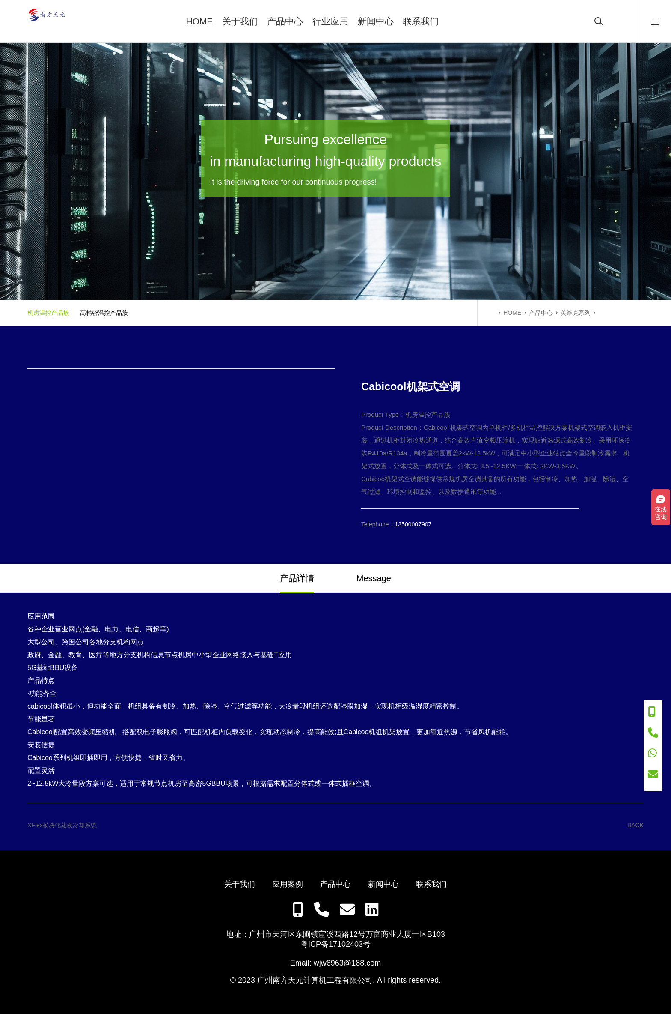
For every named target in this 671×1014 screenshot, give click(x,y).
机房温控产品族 (48, 312)
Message (373, 578)
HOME (199, 21)
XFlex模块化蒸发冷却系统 (62, 825)
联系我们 (421, 21)
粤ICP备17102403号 (335, 944)
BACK (635, 825)
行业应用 (330, 21)
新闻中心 (376, 21)
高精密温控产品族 (104, 312)
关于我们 (240, 21)
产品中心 (285, 21)
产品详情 (297, 578)
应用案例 (287, 884)
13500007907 (413, 524)
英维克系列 (576, 312)
